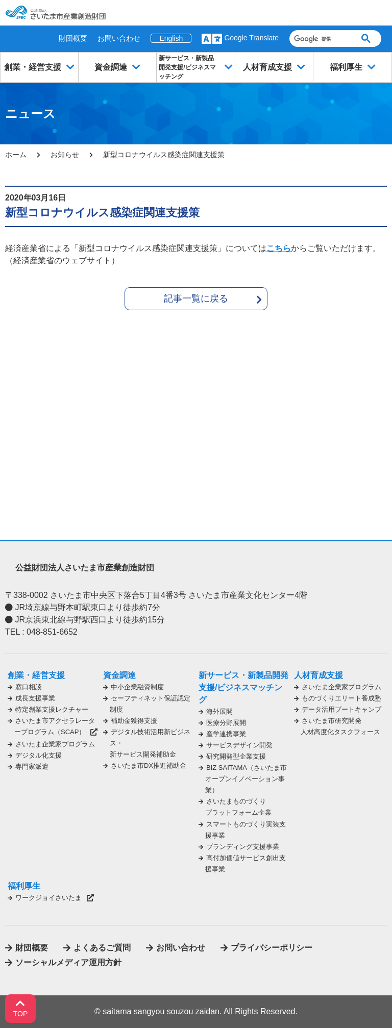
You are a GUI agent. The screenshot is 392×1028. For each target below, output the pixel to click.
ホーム (16, 155)
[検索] (319, 39)
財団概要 (73, 38)
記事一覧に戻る (196, 298)
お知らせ (65, 155)
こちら (278, 248)
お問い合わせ (118, 38)
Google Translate (251, 38)
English (171, 38)
